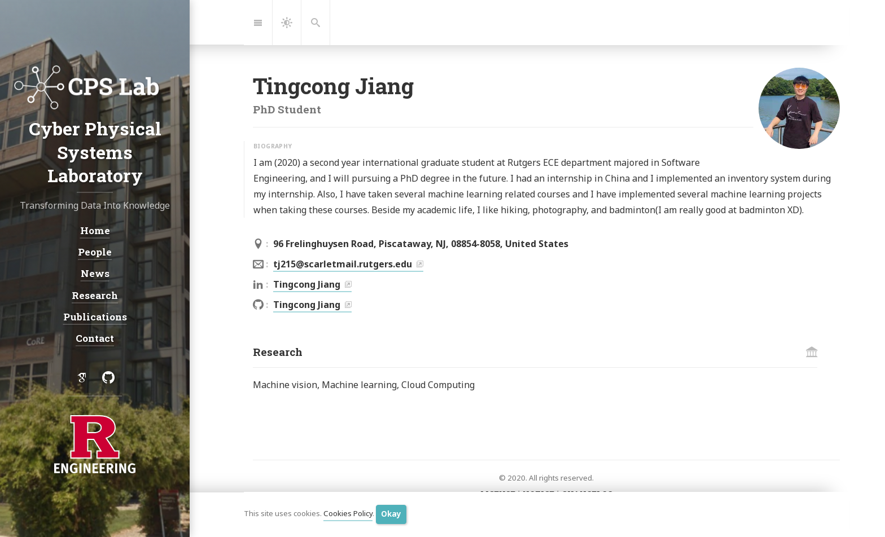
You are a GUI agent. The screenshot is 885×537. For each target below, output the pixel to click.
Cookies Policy (348, 514)
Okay (391, 514)
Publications (95, 316)
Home (95, 230)
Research (95, 294)
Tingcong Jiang (306, 284)
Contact (95, 338)
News (95, 273)
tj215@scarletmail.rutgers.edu (342, 264)
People (95, 251)
